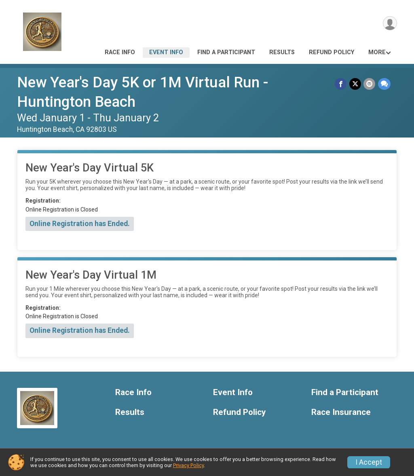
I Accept (368, 462)
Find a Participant (226, 52)
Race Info (120, 52)
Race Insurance (341, 412)
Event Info (166, 52)
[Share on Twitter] (355, 84)
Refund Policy (331, 52)
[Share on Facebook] (341, 84)
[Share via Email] (370, 84)
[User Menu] (389, 23)
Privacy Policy (188, 465)
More (377, 52)
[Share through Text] (384, 84)
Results (282, 52)
